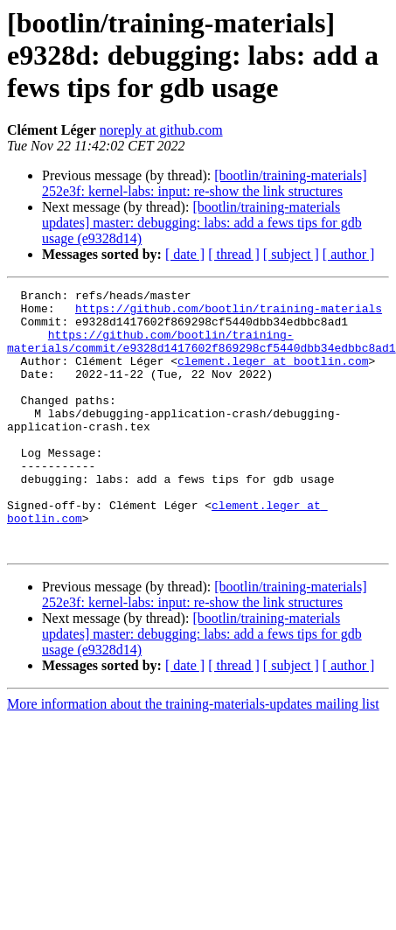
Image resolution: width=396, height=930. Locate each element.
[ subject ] (291, 254)
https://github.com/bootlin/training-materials (228, 313)
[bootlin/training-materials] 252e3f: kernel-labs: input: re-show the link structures (204, 183)
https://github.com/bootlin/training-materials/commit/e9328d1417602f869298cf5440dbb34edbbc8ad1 (201, 352)
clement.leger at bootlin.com (272, 376)
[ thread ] (234, 254)
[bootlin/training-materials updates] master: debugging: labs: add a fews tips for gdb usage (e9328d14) (202, 222)
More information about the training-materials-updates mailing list (193, 756)
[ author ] (349, 254)
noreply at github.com (161, 129)
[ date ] (185, 254)
